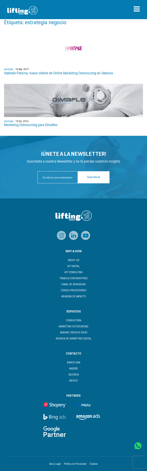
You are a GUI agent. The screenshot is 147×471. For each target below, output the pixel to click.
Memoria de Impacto (73, 297)
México (73, 381)
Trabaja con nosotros (73, 278)
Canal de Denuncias (73, 284)
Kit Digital (73, 266)
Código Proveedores (73, 291)
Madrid (73, 369)
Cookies (94, 464)
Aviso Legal (55, 464)
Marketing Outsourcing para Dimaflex (30, 125)
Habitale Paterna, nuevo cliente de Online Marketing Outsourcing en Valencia (58, 73)
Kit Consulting (74, 272)
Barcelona (73, 363)
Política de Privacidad (75, 464)
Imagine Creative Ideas (73, 333)
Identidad (8, 69)
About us (73, 260)
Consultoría (73, 321)
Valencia (73, 375)
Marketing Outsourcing (73, 327)
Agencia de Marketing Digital (73, 339)
